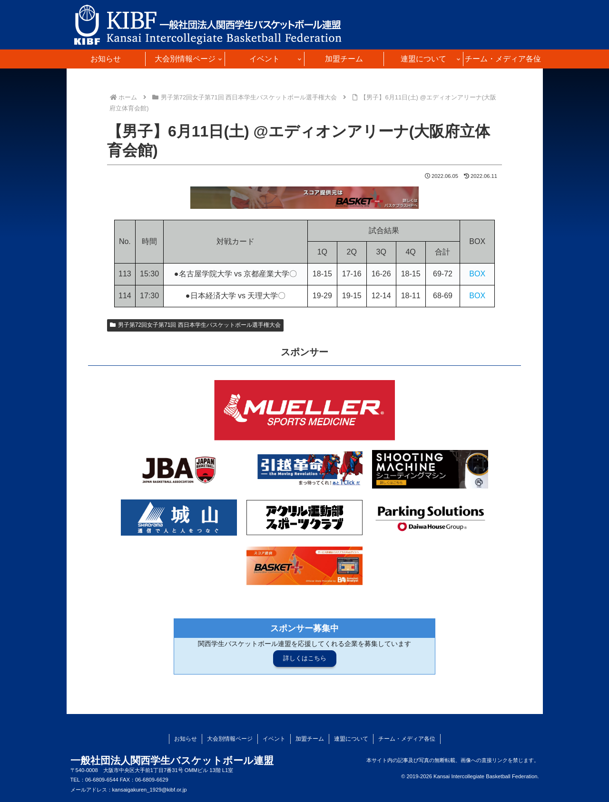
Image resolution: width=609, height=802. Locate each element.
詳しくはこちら (304, 658)
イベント (274, 738)
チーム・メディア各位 (406, 738)
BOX (477, 274)
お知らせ (185, 738)
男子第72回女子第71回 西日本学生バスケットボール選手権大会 (195, 325)
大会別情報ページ (230, 738)
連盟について (351, 738)
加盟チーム (309, 738)
